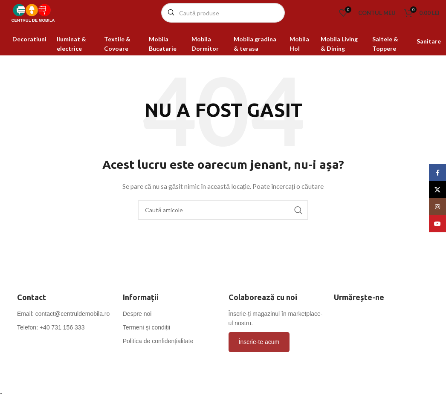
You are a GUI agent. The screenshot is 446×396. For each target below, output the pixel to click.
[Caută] (223, 19)
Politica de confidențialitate (158, 353)
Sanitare (429, 54)
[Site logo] (49, 18)
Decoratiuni (29, 51)
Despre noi (137, 326)
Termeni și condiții (146, 340)
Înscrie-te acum (259, 354)
